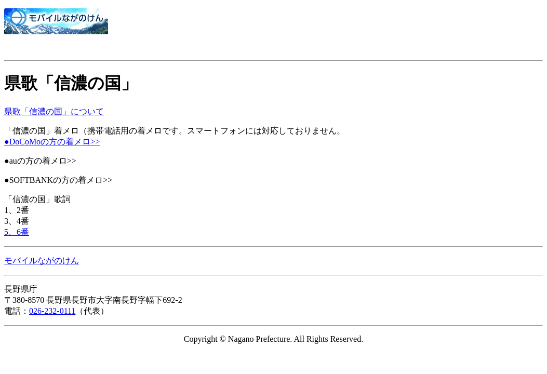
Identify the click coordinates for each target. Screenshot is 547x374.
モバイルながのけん (41, 260)
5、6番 (16, 232)
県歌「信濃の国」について (54, 111)
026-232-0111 (52, 310)
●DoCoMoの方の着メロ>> (52, 141)
